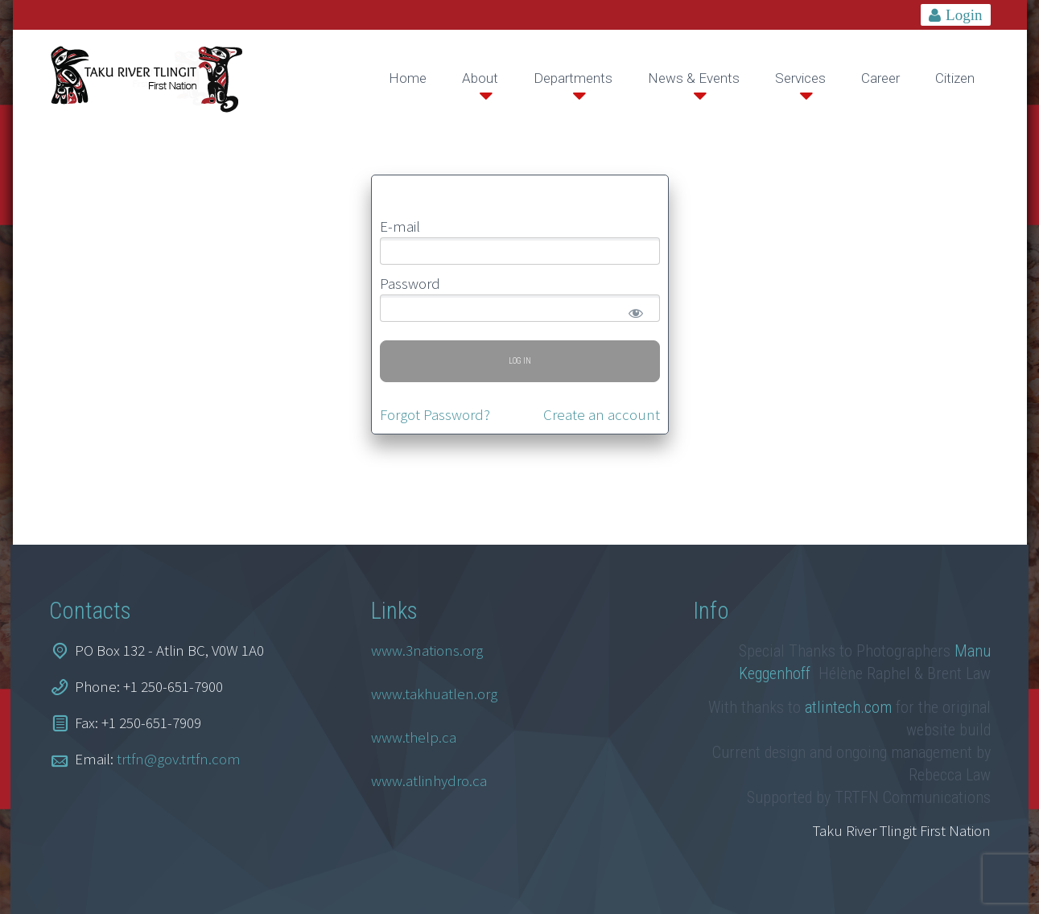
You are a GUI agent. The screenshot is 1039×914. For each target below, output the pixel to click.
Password (410, 283)
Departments (573, 78)
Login (964, 14)
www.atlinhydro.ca (429, 780)
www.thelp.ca (413, 737)
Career (880, 78)
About (480, 78)
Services (800, 78)
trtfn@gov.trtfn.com (179, 758)
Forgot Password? (435, 414)
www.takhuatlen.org (434, 693)
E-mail (400, 226)
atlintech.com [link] (848, 707)
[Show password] (633, 309)
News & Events (694, 78)
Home (408, 78)
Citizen (955, 78)
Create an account (601, 414)
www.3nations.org (427, 650)
